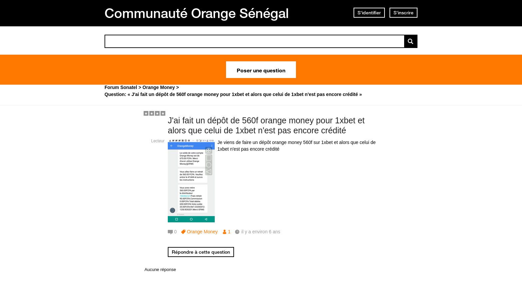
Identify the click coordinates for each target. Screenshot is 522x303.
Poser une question (261, 70)
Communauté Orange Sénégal (197, 13)
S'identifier (369, 13)
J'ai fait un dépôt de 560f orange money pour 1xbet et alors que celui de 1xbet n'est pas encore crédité (266, 125)
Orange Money (202, 231)
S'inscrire (403, 13)
